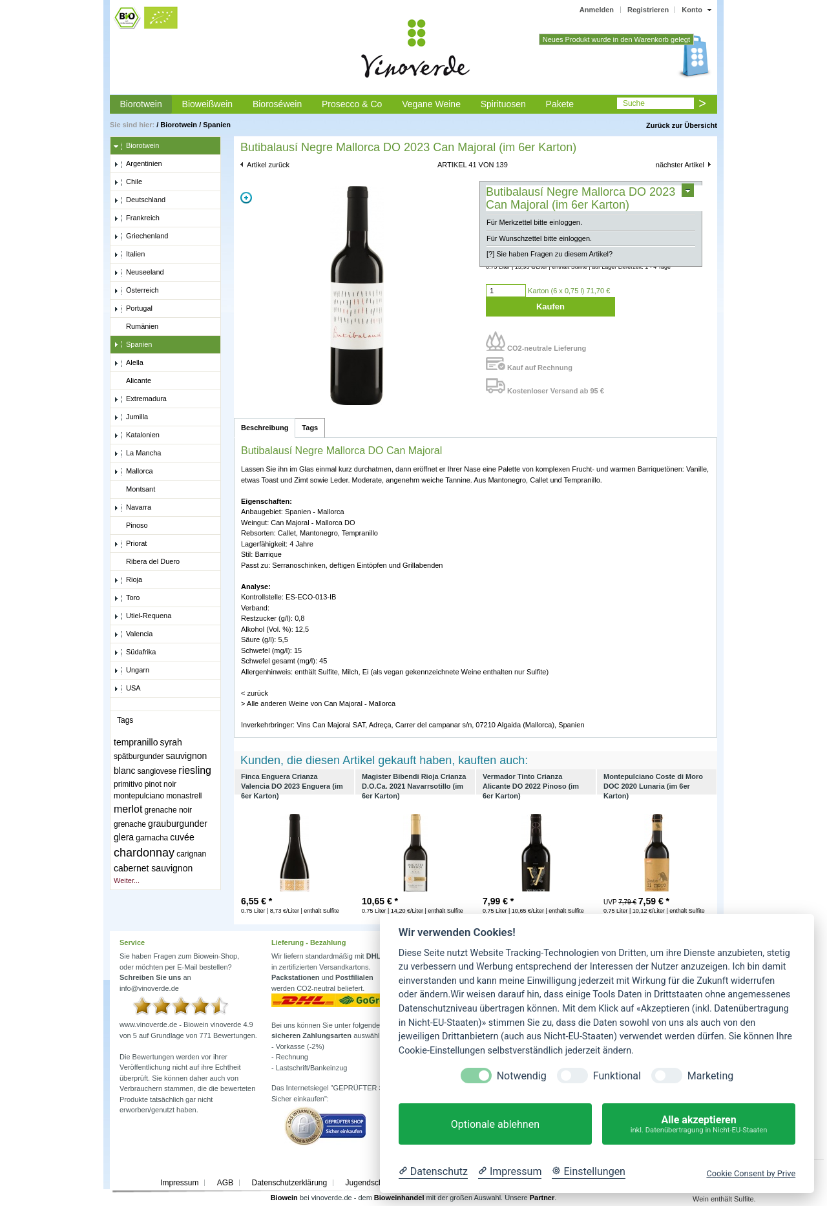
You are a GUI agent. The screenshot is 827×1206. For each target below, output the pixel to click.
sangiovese (157, 771)
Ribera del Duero (147, 562)
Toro (127, 598)
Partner (542, 1197)
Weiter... (127, 880)
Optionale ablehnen (495, 1124)
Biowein (284, 1197)
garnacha (152, 837)
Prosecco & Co (352, 104)
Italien (129, 254)
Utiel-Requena (142, 616)
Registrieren (648, 10)
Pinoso (131, 525)
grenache (130, 824)
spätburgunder (138, 756)
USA (127, 688)
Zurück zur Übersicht (681, 125)
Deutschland (139, 200)
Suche (634, 103)
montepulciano (139, 795)
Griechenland (141, 236)
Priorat (130, 543)
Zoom (246, 197)
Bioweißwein (207, 104)
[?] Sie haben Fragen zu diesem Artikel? (549, 254)
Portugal (133, 308)
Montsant (134, 489)
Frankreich (137, 218)
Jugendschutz (369, 1182)
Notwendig (522, 1076)
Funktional (617, 1076)
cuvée (182, 837)
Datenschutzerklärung (289, 1182)
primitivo (128, 784)
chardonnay (144, 852)
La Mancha (137, 453)
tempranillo (136, 742)
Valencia (133, 634)
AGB (225, 1182)
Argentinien (138, 164)
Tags (310, 427)
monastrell (184, 795)
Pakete (560, 104)
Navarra (132, 507)
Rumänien (136, 326)
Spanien (217, 125)
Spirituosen (503, 104)
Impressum (179, 1182)
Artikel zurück (268, 165)
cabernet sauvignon (153, 868)
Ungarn (131, 670)
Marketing (710, 1076)
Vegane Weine (431, 104)
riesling (194, 770)
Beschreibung (264, 427)
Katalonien (137, 435)
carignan (191, 853)
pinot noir (160, 784)
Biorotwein (141, 104)
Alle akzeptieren (699, 1124)
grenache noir (168, 810)
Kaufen (550, 306)
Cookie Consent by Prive (750, 1173)
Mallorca (133, 471)
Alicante (132, 381)
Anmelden (597, 10)
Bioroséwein (277, 104)
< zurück (254, 693)
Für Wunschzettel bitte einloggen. (539, 238)
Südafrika (135, 652)
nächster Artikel (680, 165)
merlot (128, 809)
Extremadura (140, 399)
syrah (171, 742)
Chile (128, 182)
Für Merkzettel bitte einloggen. (534, 222)
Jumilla (131, 417)
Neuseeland (139, 272)
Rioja (128, 580)
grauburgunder (177, 823)
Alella (128, 363)
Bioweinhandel (399, 1197)
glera (124, 837)
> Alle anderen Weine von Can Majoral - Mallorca (318, 703)
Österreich (136, 290)
